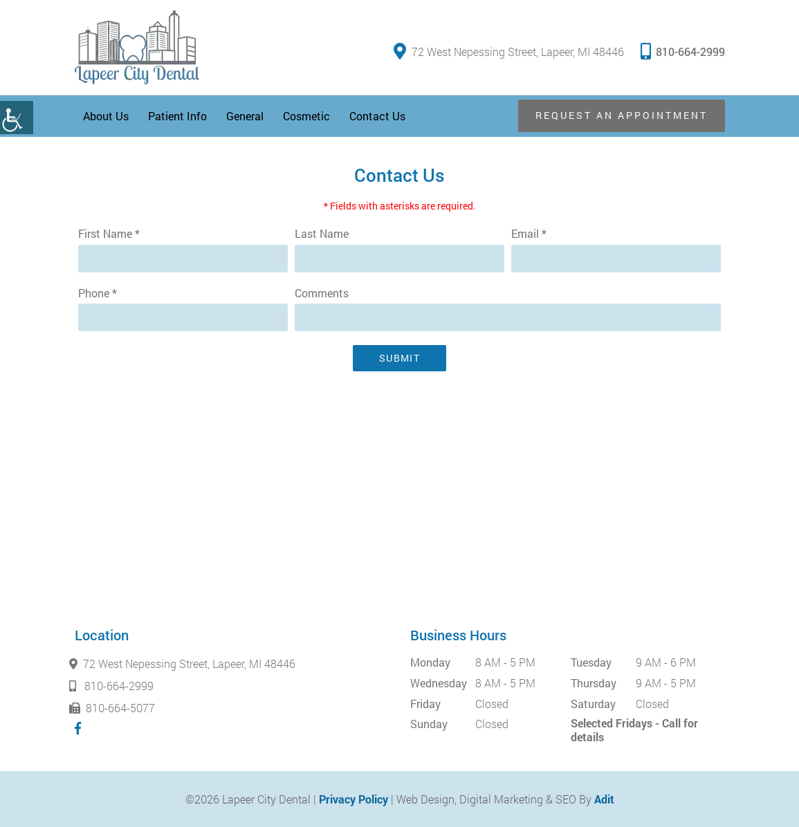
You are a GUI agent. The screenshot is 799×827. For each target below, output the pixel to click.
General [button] (245, 116)
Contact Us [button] (377, 116)
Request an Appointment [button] (621, 115)
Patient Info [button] (177, 116)
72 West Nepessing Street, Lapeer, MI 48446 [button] (509, 51)
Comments (322, 293)
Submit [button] (399, 357)
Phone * (97, 293)
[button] (16, 117)
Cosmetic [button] (306, 116)
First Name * (109, 234)
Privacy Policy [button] (353, 799)
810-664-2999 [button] (683, 51)
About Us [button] (106, 116)
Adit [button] (604, 799)
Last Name (322, 234)
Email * (529, 234)
